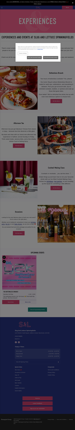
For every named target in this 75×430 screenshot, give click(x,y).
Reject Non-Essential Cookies (34, 57)
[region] (38, 52)
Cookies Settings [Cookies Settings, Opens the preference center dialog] (23, 53)
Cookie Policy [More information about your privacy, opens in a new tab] (40, 49)
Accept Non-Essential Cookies (50, 57)
